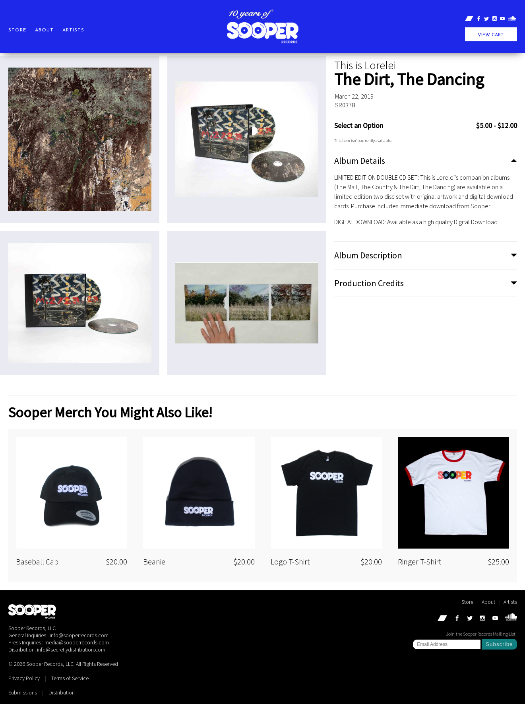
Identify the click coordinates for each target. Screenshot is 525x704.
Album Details (359, 160)
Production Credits (369, 283)
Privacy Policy (24, 678)
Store (17, 30)
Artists (73, 30)
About (44, 30)
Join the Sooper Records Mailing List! (481, 634)
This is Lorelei (365, 65)
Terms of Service (70, 678)
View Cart (491, 35)
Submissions (22, 692)
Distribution (61, 692)
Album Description (368, 255)
